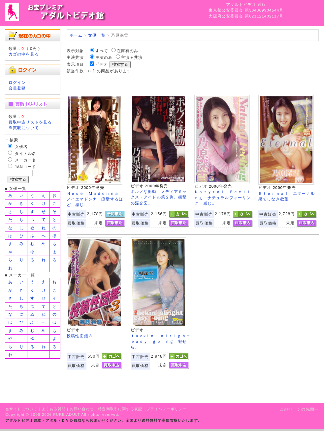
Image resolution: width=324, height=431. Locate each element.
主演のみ (104, 57)
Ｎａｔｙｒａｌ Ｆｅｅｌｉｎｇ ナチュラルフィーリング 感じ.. (222, 197)
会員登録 (17, 88)
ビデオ (101, 64)
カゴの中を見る (24, 54)
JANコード (25, 166)
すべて (101, 51)
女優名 (21, 146)
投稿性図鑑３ (80, 336)
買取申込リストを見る (30, 122)
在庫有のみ (128, 51)
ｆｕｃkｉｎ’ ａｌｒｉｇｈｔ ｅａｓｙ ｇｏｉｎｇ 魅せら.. (163, 341)
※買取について (24, 128)
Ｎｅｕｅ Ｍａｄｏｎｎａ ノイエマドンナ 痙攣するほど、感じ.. (95, 199)
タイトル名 (26, 153)
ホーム (76, 35)
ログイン (17, 82)
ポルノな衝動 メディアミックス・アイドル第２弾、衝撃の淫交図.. (159, 197)
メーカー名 (26, 160)
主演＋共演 (132, 57)
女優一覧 (97, 35)
